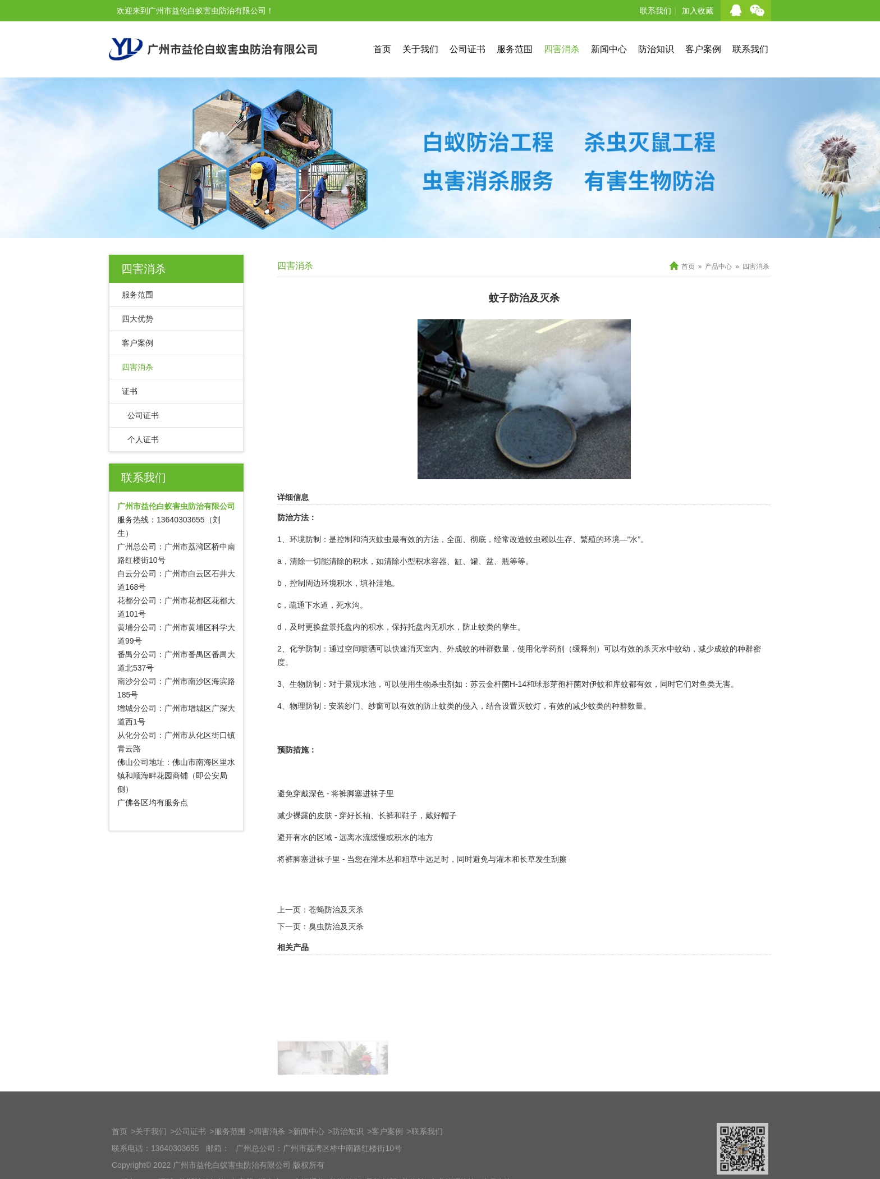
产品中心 (718, 266)
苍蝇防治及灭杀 (336, 928)
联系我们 (655, 10)
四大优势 (137, 318)
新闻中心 (609, 49)
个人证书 (143, 439)
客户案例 (703, 49)
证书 (130, 391)
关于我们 (420, 49)
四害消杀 (562, 49)
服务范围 (515, 49)
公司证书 (467, 49)
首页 (382, 49)
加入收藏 (697, 10)
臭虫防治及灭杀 (336, 945)
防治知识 (656, 49)
